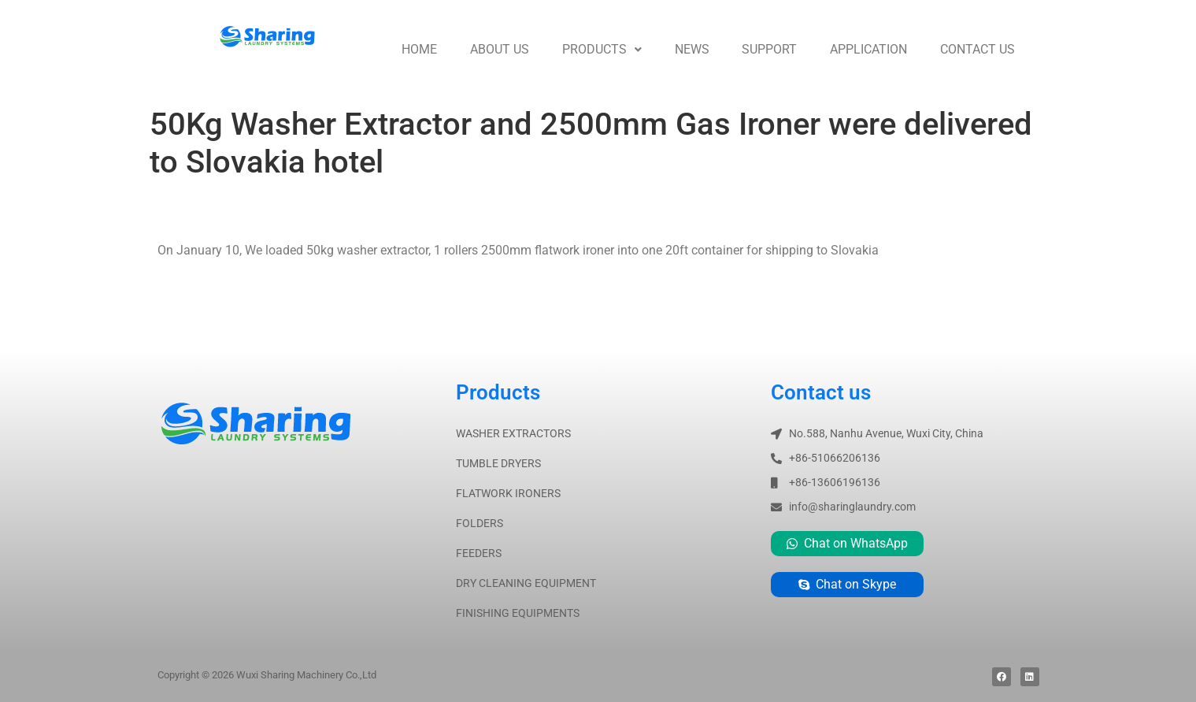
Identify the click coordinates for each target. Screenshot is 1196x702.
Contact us (977, 49)
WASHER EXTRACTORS (513, 433)
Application (868, 49)
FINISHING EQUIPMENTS (517, 613)
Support (769, 49)
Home (419, 49)
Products (602, 49)
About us (499, 49)
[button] (602, 50)
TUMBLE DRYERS (498, 463)
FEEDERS (479, 553)
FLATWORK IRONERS (508, 493)
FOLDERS (479, 523)
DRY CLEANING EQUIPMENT (526, 583)
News (692, 49)
